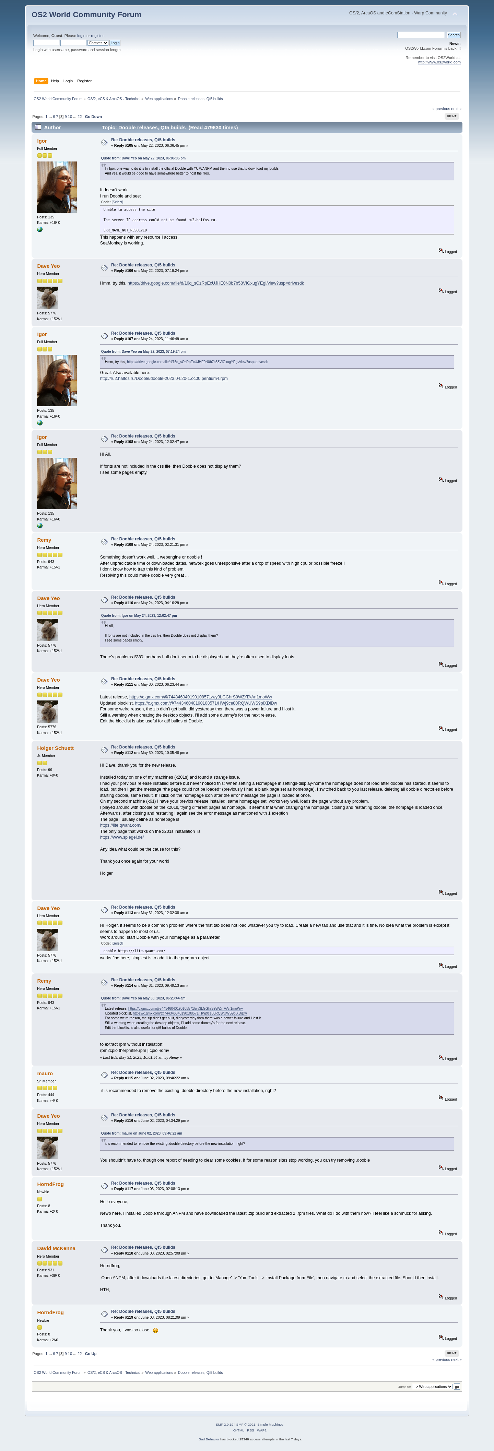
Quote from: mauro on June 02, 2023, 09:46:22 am (141, 1133)
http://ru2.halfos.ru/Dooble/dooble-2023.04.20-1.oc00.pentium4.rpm (164, 378)
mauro (45, 1073)
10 (70, 117)
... (51, 117)
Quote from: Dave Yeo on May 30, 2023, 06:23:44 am (143, 998)
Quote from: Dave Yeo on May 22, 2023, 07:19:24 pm (143, 351)
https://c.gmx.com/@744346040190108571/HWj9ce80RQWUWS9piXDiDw (206, 703)
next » (456, 109)
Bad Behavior (209, 1439)
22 (80, 117)
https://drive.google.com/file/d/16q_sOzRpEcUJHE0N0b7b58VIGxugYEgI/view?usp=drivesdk (216, 283)
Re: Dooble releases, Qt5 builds (143, 139)
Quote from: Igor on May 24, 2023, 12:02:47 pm (139, 615)
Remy (44, 540)
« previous (441, 109)
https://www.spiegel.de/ (122, 837)
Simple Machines (270, 1424)
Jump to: (404, 1387)
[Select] (117, 202)
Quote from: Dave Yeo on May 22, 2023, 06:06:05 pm (143, 158)
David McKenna (56, 1248)
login (81, 36)
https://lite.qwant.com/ (121, 825)
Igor (42, 141)
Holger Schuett (55, 748)
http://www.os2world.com (439, 62)
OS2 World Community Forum (86, 14)
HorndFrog (50, 1184)
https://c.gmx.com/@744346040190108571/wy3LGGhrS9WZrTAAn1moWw (200, 697)
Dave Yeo (48, 266)
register (97, 36)
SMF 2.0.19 (225, 1424)
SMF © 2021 (246, 1424)
